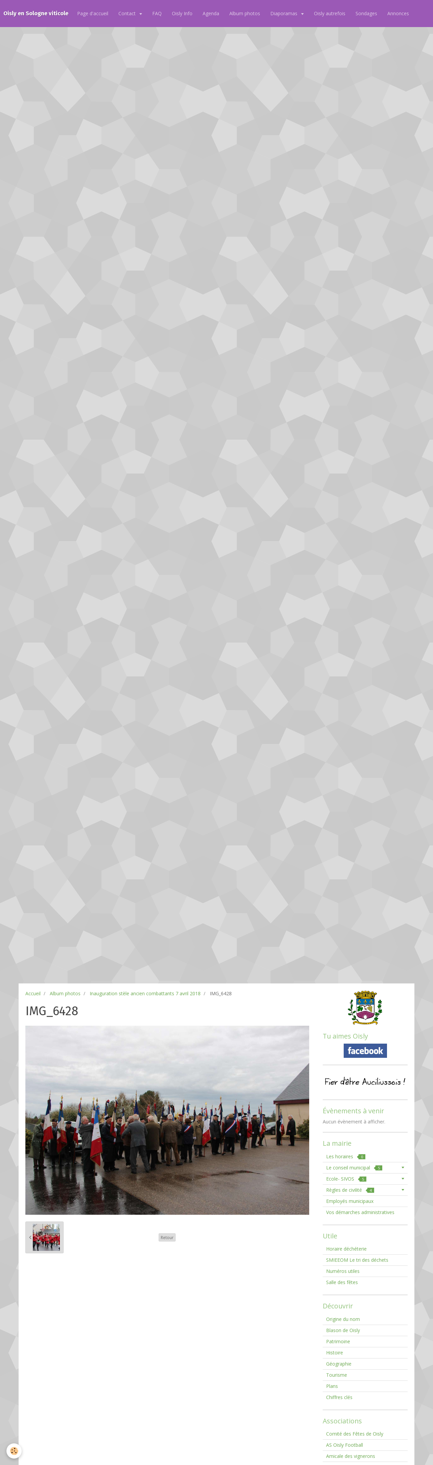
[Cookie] (14, 1451)
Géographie (338, 1364)
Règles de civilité (350, 1190)
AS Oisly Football (344, 1445)
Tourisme (336, 1375)
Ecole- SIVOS (346, 1179)
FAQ (157, 13)
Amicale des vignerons (350, 1456)
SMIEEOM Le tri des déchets (357, 1260)
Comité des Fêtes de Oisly (354, 1434)
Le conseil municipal (354, 1167)
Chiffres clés (339, 1397)
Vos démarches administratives (360, 1212)
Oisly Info (182, 13)
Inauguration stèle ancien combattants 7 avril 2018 (145, 993)
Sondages (366, 13)
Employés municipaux (349, 1201)
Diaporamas (284, 13)
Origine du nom (343, 1319)
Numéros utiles (343, 1271)
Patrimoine (338, 1341)
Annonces (398, 13)
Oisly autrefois (329, 13)
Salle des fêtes (342, 1282)
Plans (332, 1386)
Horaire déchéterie (346, 1249)
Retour (167, 1237)
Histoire (334, 1352)
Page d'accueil (92, 13)
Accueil (33, 993)
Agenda (211, 13)
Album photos (244, 13)
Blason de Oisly (343, 1330)
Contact (127, 13)
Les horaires (345, 1156)
